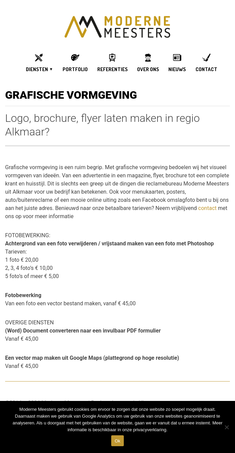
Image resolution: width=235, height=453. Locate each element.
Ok (117, 440)
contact (207, 208)
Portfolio (75, 69)
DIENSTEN (37, 69)
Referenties (112, 69)
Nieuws (177, 69)
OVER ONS (148, 69)
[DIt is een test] (226, 427)
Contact (206, 69)
